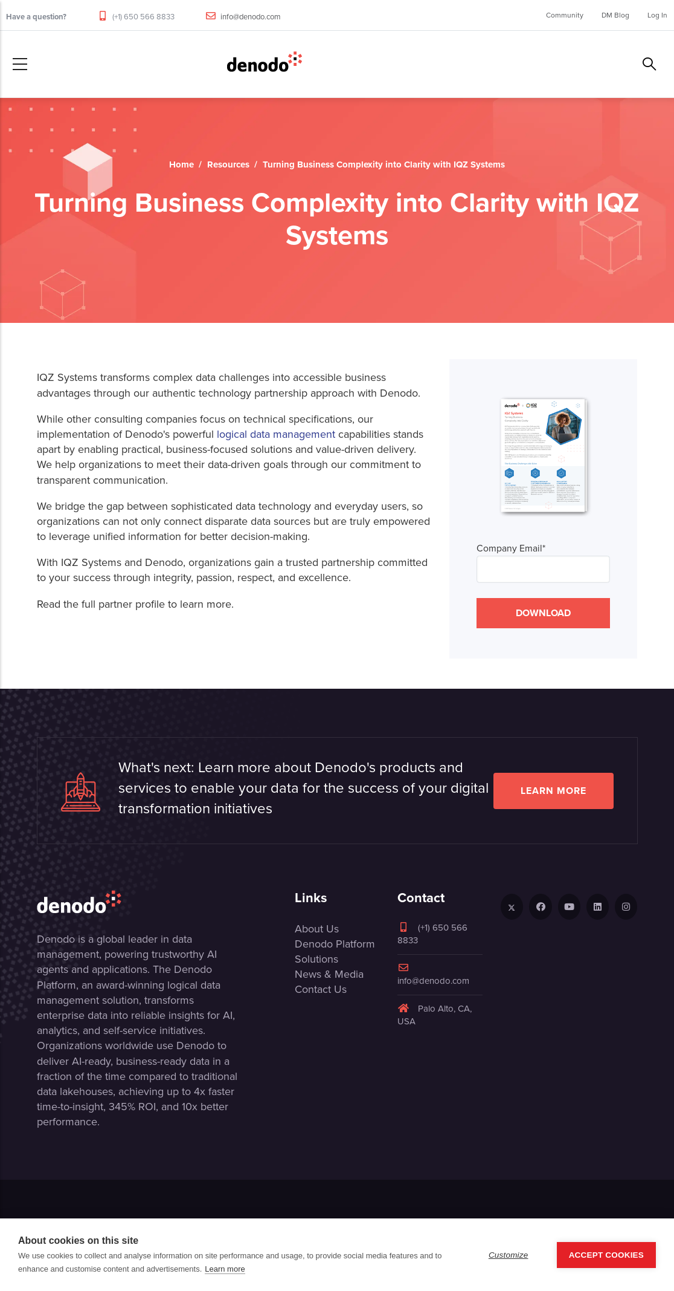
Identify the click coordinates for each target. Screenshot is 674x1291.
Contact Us (321, 989)
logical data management (276, 434)
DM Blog (615, 15)
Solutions (316, 959)
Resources (228, 164)
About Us (317, 929)
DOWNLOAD (543, 613)
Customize (508, 1255)
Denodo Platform (335, 944)
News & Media (329, 974)
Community (564, 15)
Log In (657, 15)
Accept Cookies (606, 1255)
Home (181, 164)
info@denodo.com (250, 16)
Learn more (553, 791)
